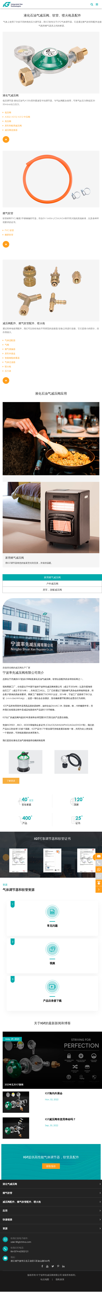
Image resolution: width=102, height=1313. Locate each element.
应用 (5, 1210)
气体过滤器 (9, 362)
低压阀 (7, 112)
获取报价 (51, 1166)
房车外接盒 (9, 353)
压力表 (7, 370)
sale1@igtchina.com (21, 1241)
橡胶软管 (8, 234)
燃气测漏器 (9, 349)
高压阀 (7, 121)
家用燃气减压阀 (14, 557)
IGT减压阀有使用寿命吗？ (60, 1119)
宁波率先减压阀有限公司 (50, 1274)
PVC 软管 (8, 230)
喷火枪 (7, 366)
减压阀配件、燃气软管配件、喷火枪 (24, 323)
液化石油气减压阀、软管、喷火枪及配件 (52, 15)
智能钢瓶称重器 (11, 357)
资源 (5, 1228)
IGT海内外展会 (53, 1093)
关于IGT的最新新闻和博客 (52, 1023)
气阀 (6, 344)
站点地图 (45, 1279)
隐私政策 (60, 1279)
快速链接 (7, 1219)
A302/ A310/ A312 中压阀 (16, 116)
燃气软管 (8, 213)
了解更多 (11, 780)
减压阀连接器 (10, 130)
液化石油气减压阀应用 (51, 393)
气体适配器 (9, 340)
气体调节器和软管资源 (18, 890)
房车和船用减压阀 (12, 125)
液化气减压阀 (11, 95)
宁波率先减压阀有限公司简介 (23, 672)
